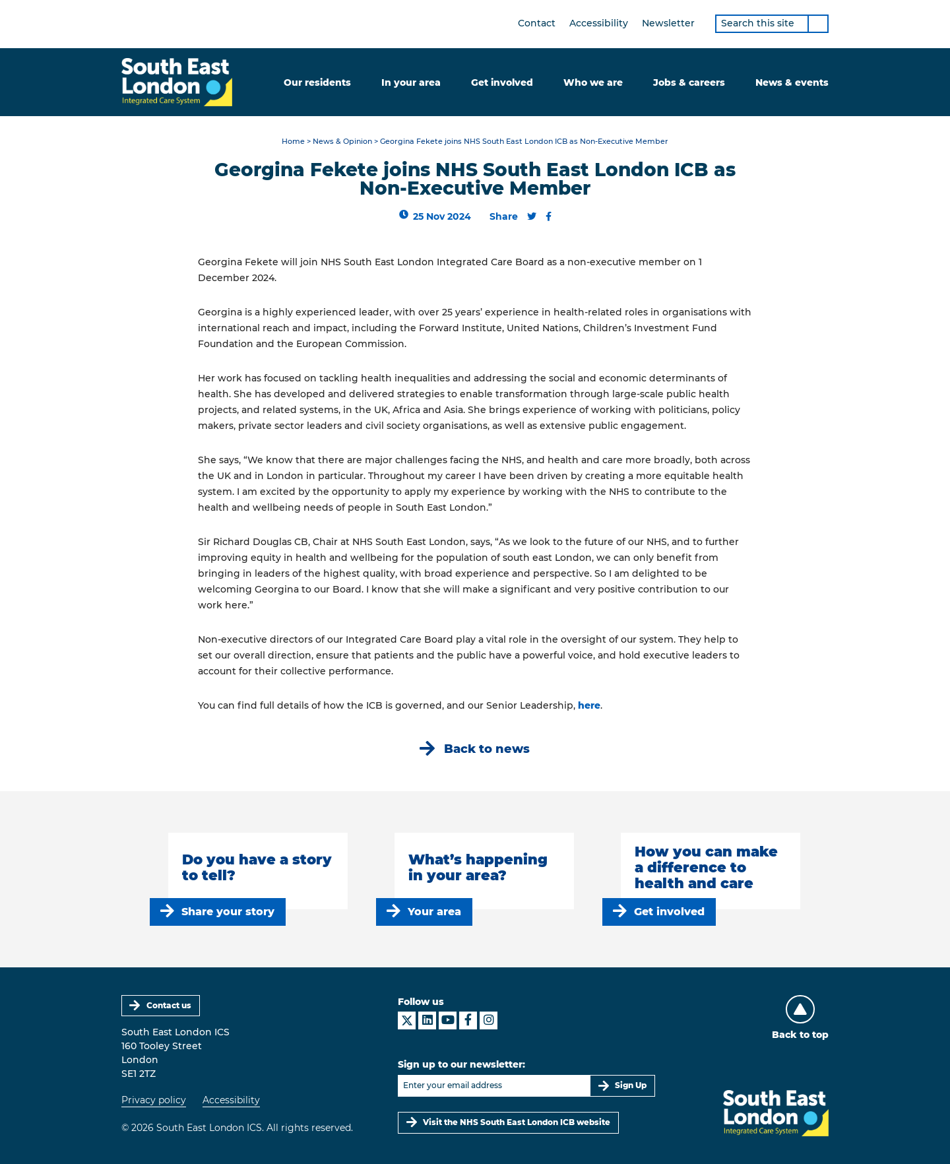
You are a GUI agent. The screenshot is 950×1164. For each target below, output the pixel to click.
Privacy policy (153, 1100)
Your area (434, 911)
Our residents (317, 82)
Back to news (487, 749)
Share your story (227, 911)
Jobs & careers (689, 82)
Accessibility (598, 23)
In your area (411, 82)
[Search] (818, 24)
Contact (536, 23)
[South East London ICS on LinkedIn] (427, 1020)
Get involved (502, 82)
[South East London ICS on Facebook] (468, 1020)
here (589, 705)
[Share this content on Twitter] (531, 216)
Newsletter (668, 23)
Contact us (168, 1005)
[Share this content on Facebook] (549, 216)
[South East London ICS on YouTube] (448, 1020)
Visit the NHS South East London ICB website (516, 1122)
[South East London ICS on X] (407, 1020)
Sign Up (631, 1085)
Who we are (593, 82)
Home (293, 141)
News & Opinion (342, 141)
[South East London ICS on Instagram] (488, 1020)
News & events (792, 82)
